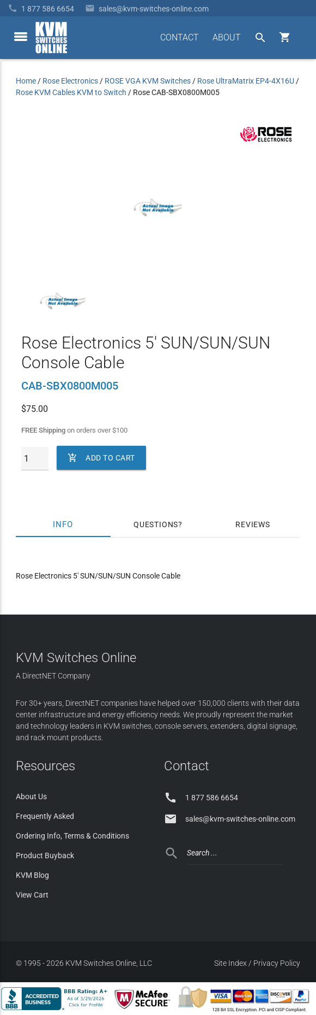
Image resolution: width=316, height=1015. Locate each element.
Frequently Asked (45, 816)
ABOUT (226, 37)
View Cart (32, 894)
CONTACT (179, 37)
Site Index (230, 963)
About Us (31, 796)
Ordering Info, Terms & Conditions (72, 835)
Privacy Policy (276, 963)
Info (63, 524)
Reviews (252, 524)
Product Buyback (45, 855)
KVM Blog (32, 875)
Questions (155, 524)
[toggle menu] (21, 36)
